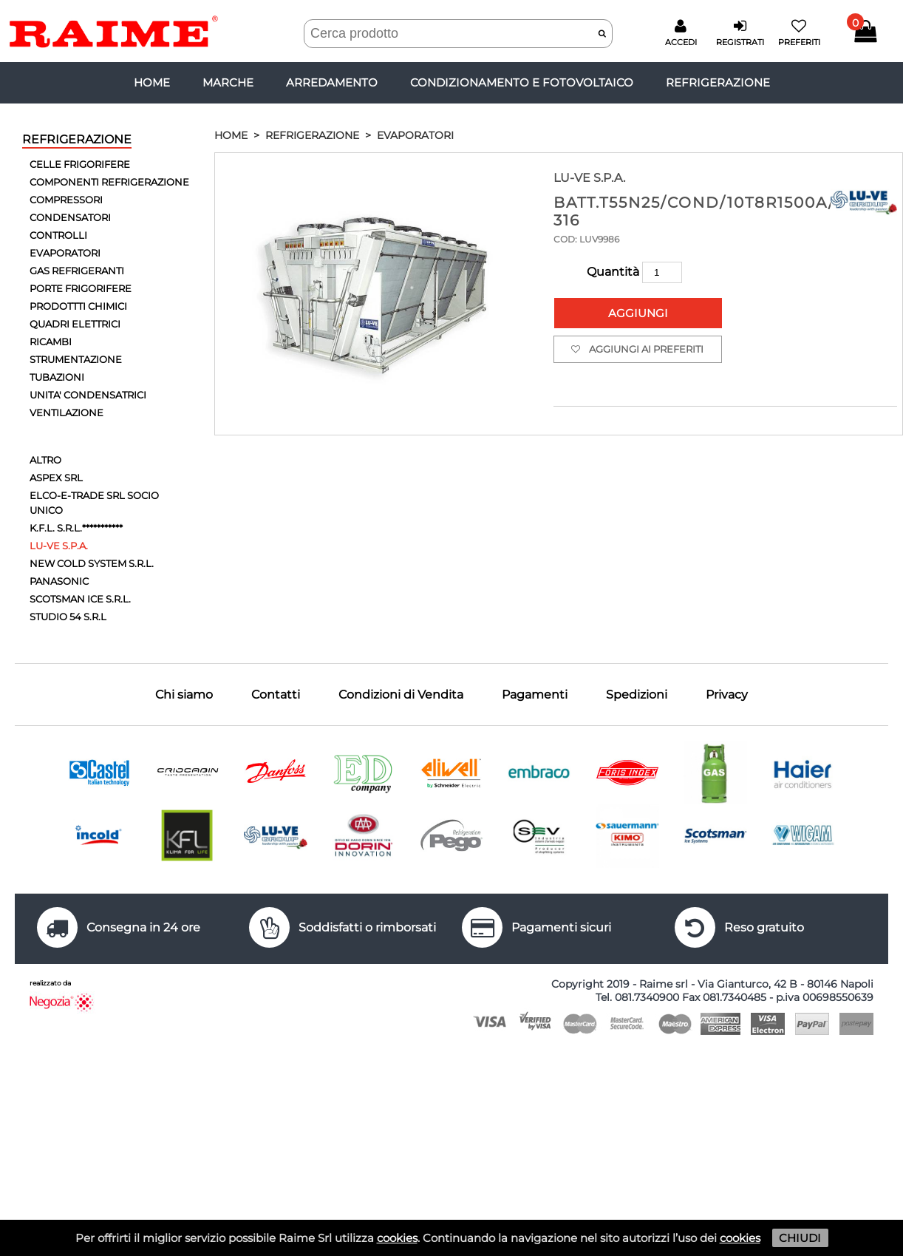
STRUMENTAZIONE (76, 359)
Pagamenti (535, 695)
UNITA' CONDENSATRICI (88, 395)
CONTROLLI (58, 235)
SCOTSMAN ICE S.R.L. (80, 599)
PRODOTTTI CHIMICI (78, 306)
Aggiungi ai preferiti (637, 349)
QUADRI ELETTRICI (75, 324)
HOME (231, 135)
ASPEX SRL (56, 477)
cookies (397, 1238)
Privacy (727, 695)
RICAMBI (51, 341)
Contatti (275, 695)
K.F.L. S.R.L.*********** (76, 528)
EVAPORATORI (65, 253)
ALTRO (45, 460)
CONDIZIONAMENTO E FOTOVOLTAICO (521, 82)
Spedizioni (636, 695)
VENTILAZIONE (66, 412)
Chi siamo (184, 695)
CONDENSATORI (70, 217)
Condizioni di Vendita (400, 695)
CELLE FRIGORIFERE (80, 164)
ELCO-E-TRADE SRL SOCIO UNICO (94, 502)
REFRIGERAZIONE (718, 82)
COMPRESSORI (66, 200)
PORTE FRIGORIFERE (81, 288)
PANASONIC (59, 581)
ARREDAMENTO (332, 82)
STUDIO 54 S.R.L (68, 616)
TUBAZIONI (57, 377)
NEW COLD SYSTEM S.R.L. (92, 563)
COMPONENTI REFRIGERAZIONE (109, 182)
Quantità (634, 272)
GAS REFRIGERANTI (77, 270)
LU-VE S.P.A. (59, 545)
